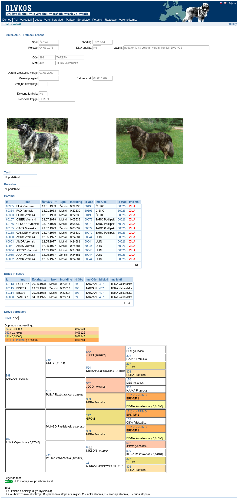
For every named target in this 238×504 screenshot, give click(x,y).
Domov (6, 19)
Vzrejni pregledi (53, 19)
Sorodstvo (83, 19)
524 (88, 367)
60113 (10, 284)
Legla (38, 19)
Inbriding (76, 202)
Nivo (8, 317)
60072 (88, 219)
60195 (88, 206)
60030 (10, 297)
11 (87, 462)
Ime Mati (134, 202)
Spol (63, 202)
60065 (10, 254)
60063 (10, 241)
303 (7, 329)
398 (77, 284)
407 (101, 284)
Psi (16, 19)
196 (128, 403)
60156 (10, 224)
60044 (88, 237)
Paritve (70, 19)
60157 (10, 219)
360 (48, 359)
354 (48, 454)
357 (48, 391)
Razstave (111, 19)
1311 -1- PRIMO (15, 340)
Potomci (97, 19)
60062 (10, 259)
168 (128, 419)
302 (128, 355)
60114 (10, 292)
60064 (10, 250)
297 (7, 336)
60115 (10, 288)
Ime (27, 202)
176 (128, 348)
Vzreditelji (26, 19)
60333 (10, 215)
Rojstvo (47, 201)
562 (7, 332)
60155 (10, 228)
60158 (10, 232)
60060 (10, 237)
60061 (10, 246)
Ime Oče (101, 202)
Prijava (232, 3)
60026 (121, 206)
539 (128, 451)
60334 (10, 210)
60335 (10, 206)
